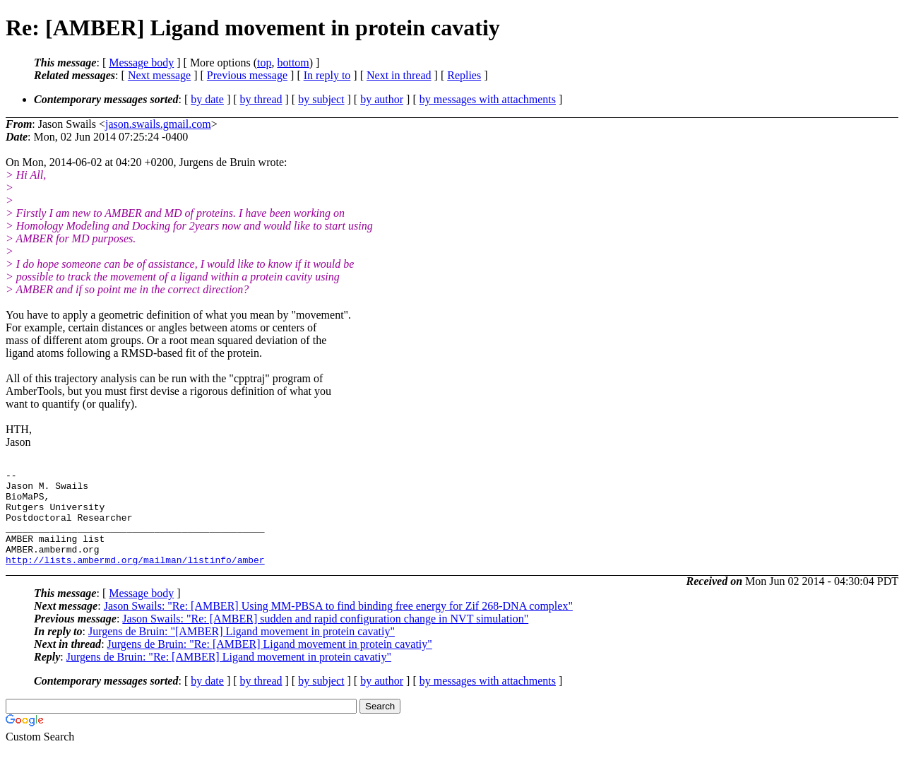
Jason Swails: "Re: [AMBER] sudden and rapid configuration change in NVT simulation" (325, 638)
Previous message (247, 75)
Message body (141, 63)
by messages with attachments (488, 99)
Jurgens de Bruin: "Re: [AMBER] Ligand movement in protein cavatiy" (269, 663)
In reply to (327, 75)
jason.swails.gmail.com (158, 124)
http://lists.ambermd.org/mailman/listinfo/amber (135, 578)
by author (381, 99)
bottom (293, 63)
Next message (159, 75)
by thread (261, 99)
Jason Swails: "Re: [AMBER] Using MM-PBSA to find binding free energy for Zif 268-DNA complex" (338, 625)
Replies (464, 75)
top (264, 63)
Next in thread (399, 75)
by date (207, 99)
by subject (321, 99)
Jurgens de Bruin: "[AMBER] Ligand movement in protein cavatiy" (241, 650)
